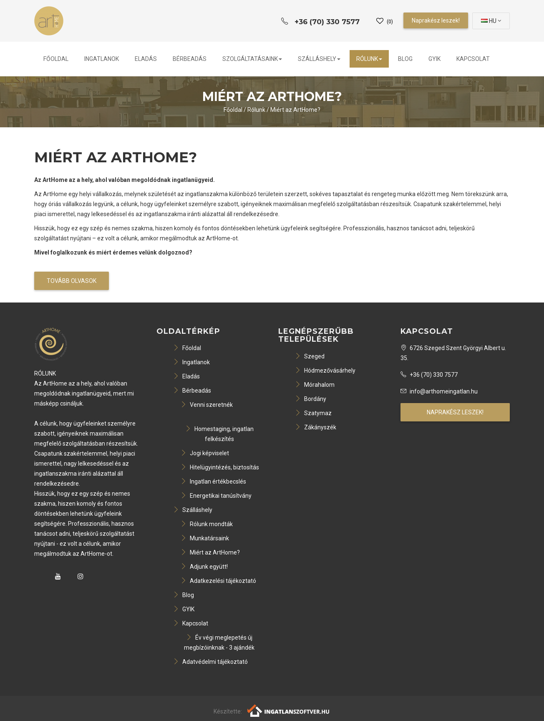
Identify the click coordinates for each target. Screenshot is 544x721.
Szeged (310, 356)
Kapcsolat (473, 58)
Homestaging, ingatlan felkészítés (219, 434)
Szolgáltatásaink (252, 58)
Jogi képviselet (205, 453)
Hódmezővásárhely (325, 370)
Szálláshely (319, 58)
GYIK (434, 58)
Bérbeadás (190, 58)
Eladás (146, 58)
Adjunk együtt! (204, 566)
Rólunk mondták (207, 524)
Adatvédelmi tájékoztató (210, 661)
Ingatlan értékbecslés (213, 481)
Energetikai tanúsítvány (216, 495)
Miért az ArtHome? (295, 109)
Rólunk (369, 58)
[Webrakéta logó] (288, 710)
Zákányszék (315, 427)
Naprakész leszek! (436, 20)
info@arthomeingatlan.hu (439, 391)
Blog (405, 58)
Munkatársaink (205, 538)
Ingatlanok (101, 58)
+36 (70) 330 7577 (429, 374)
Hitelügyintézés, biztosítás (220, 467)
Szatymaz (313, 413)
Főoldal (55, 58)
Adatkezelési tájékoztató (218, 580)
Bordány (310, 399)
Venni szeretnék (207, 404)
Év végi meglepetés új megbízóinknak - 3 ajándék (219, 642)
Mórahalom (315, 384)
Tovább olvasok (71, 280)
